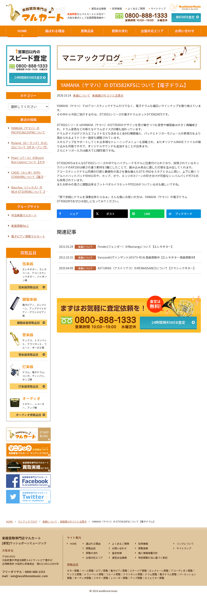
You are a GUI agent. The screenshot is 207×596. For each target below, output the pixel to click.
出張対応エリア (152, 30)
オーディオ (28, 415)
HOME (22, 30)
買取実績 (143, 548)
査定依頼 (117, 553)
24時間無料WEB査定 (168, 322)
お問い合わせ (184, 30)
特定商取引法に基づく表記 (152, 557)
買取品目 (87, 30)
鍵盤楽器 (28, 323)
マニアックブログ (27, 521)
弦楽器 (28, 287)
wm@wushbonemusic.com (29, 576)
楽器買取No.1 (20, 226)
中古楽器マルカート (24, 215)
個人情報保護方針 (148, 553)
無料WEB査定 (185, 17)
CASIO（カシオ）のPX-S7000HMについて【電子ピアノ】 (28, 174)
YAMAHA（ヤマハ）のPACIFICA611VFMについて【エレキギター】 (28, 130)
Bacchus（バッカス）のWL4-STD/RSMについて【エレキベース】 (29, 189)
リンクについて (185, 543)
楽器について (81, 95)
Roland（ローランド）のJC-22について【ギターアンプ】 (29, 145)
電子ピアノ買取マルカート (28, 236)
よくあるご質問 (136, 8)
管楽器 (28, 354)
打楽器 (28, 386)
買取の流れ (120, 30)
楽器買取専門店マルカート (21, 538)
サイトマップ (158, 8)
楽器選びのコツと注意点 (107, 95)
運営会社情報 (98, 8)
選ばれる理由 (55, 30)
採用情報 (117, 8)
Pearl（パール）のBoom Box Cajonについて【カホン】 (28, 160)
